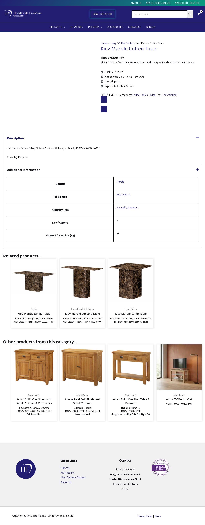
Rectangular (123, 195)
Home (104, 43)
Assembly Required (127, 209)
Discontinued (169, 95)
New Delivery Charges (73, 477)
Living (113, 43)
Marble (120, 182)
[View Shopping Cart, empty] (199, 14)
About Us (66, 482)
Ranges (65, 468)
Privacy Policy (145, 516)
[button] (63, 27)
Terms (158, 516)
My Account (67, 472)
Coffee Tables (126, 43)
